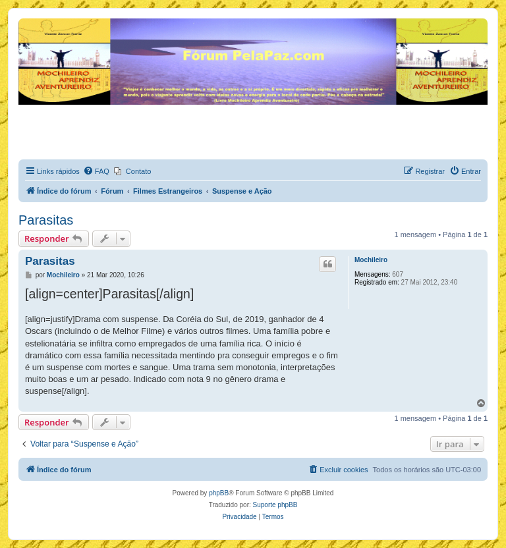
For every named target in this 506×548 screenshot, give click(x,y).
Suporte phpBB (275, 504)
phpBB (219, 493)
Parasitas (45, 220)
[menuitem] (96, 171)
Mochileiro (370, 259)
